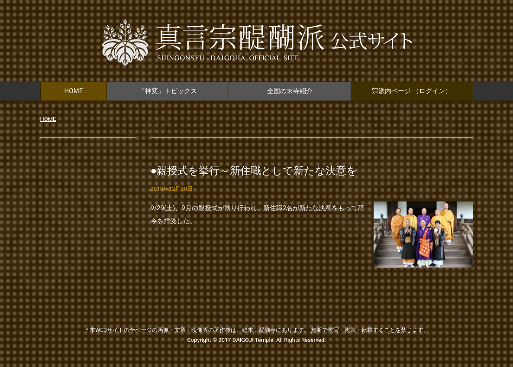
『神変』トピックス (168, 91)
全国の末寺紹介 (290, 91)
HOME (74, 91)
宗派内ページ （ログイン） (412, 91)
